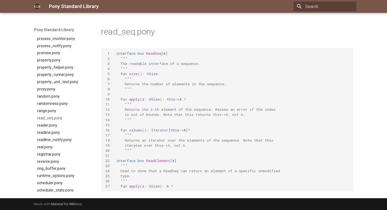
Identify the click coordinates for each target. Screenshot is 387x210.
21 (107, 155)
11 (107, 104)
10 (107, 99)
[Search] (324, 6)
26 (107, 181)
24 (107, 170)
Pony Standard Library (54, 30)
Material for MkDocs (66, 204)
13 (107, 114)
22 (107, 160)
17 (107, 135)
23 (107, 165)
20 (107, 150)
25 (107, 176)
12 (107, 109)
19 (107, 145)
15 (107, 125)
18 (107, 140)
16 (107, 130)
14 (107, 119)
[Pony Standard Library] (37, 6)
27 (107, 186)
